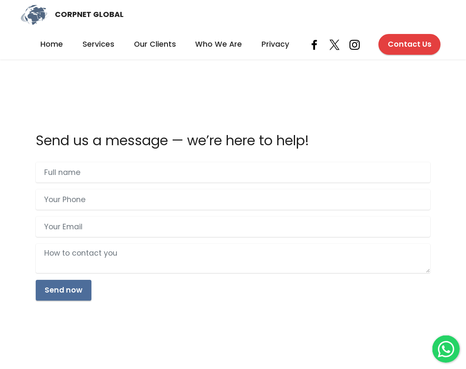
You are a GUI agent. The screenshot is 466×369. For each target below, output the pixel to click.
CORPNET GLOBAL (89, 15)
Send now (63, 290)
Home (51, 44)
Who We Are (218, 44)
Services (98, 44)
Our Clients (155, 44)
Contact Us (410, 44)
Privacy (275, 44)
